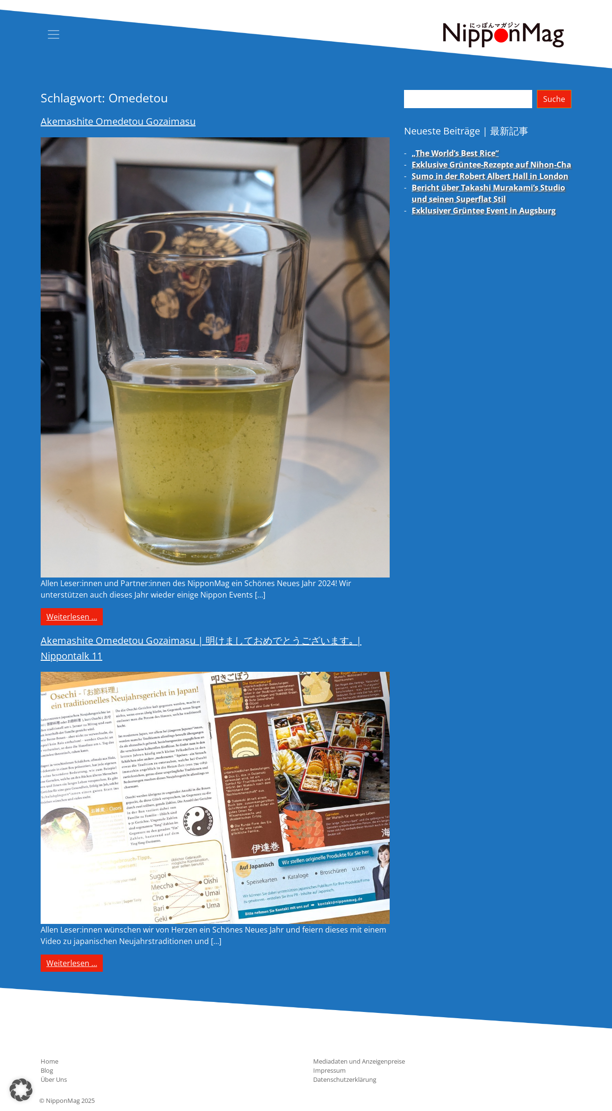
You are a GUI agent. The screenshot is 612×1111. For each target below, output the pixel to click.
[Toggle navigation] (53, 34)
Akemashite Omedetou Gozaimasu (118, 121)
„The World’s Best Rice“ (455, 153)
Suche (554, 99)
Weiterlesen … (74, 616)
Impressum (329, 1070)
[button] (21, 1090)
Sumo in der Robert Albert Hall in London (490, 176)
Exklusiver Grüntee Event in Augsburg (484, 210)
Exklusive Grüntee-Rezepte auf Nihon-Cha (491, 164)
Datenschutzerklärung (344, 1079)
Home (49, 1061)
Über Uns (54, 1079)
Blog (47, 1070)
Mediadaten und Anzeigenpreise (359, 1061)
